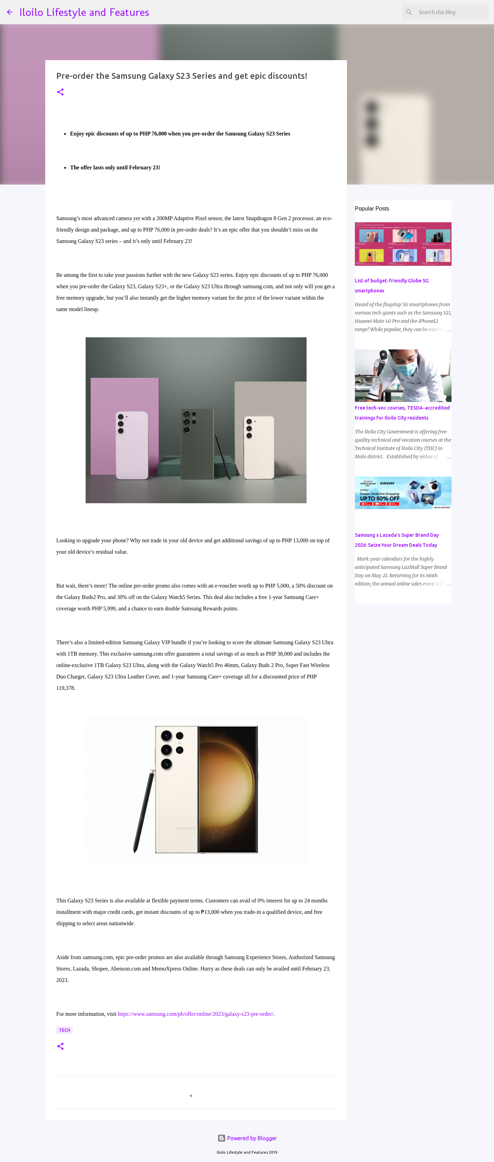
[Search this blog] (452, 12)
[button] (60, 92)
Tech (64, 1030)
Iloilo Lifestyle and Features (84, 12)
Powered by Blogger (247, 1138)
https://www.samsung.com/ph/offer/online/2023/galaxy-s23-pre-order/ (195, 1014)
